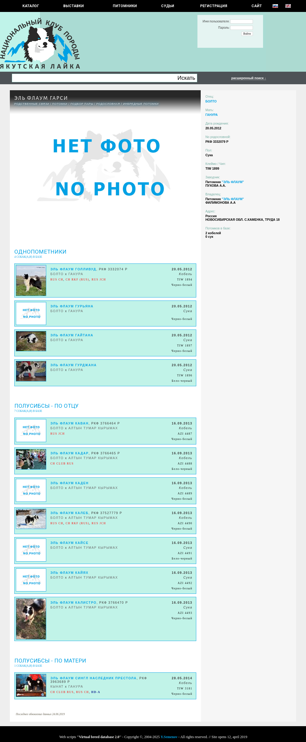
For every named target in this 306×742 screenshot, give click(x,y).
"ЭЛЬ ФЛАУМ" (233, 182)
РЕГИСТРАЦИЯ (213, 6)
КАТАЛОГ (30, 6)
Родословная (108, 103)
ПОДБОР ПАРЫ (81, 103)
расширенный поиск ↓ (248, 78)
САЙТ (256, 6)
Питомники (125, 6)
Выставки (73, 6)
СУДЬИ (167, 6)
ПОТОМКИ (59, 103)
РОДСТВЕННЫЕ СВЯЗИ (32, 103)
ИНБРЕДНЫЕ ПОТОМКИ (141, 103)
